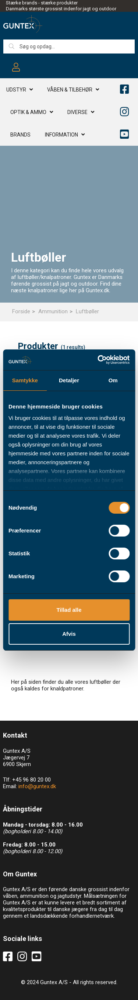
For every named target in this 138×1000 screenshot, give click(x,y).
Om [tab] (113, 380)
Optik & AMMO (28, 112)
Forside (21, 311)
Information (61, 135)
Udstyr (16, 90)
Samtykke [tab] (25, 380)
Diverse (77, 112)
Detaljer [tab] (69, 380)
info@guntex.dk (37, 786)
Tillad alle (68, 610)
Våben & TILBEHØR (69, 90)
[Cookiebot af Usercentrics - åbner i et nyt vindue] (98, 360)
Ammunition (53, 311)
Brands (20, 135)
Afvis (69, 634)
